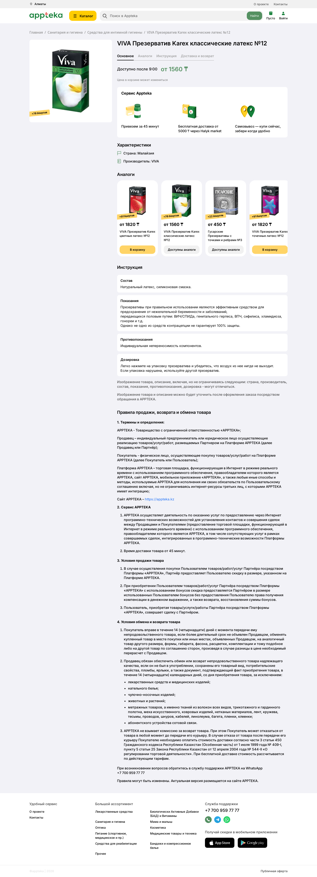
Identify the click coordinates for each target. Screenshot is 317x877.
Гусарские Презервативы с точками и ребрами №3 (225, 236)
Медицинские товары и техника (173, 833)
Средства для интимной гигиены (114, 32)
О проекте (261, 4)
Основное (125, 56)
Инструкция (166, 56)
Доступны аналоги (182, 249)
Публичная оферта (274, 871)
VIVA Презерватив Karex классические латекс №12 (181, 236)
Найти (254, 15)
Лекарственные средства (114, 811)
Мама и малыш (161, 821)
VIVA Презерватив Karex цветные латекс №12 (137, 233)
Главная (36, 32)
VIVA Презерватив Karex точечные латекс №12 (270, 233)
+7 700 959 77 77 (222, 810)
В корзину (137, 249)
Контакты (281, 4)
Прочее (100, 853)
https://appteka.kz (159, 499)
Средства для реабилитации (116, 843)
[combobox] (181, 16)
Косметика (158, 827)
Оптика (100, 827)
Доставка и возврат (197, 56)
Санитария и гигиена (65, 32)
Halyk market (211, 131)
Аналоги (145, 56)
